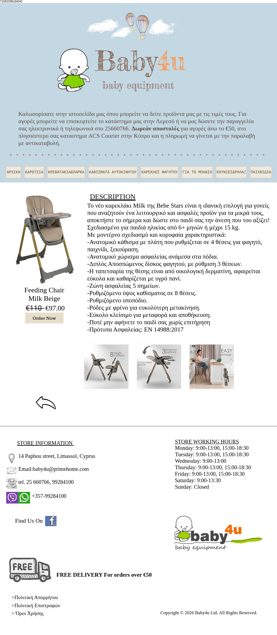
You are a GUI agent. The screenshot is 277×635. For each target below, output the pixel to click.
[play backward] (89, 366)
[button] (106, 366)
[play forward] (230, 366)
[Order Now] (44, 318)
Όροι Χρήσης (29, 613)
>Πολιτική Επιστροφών (36, 605)
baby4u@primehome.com (61, 469)
